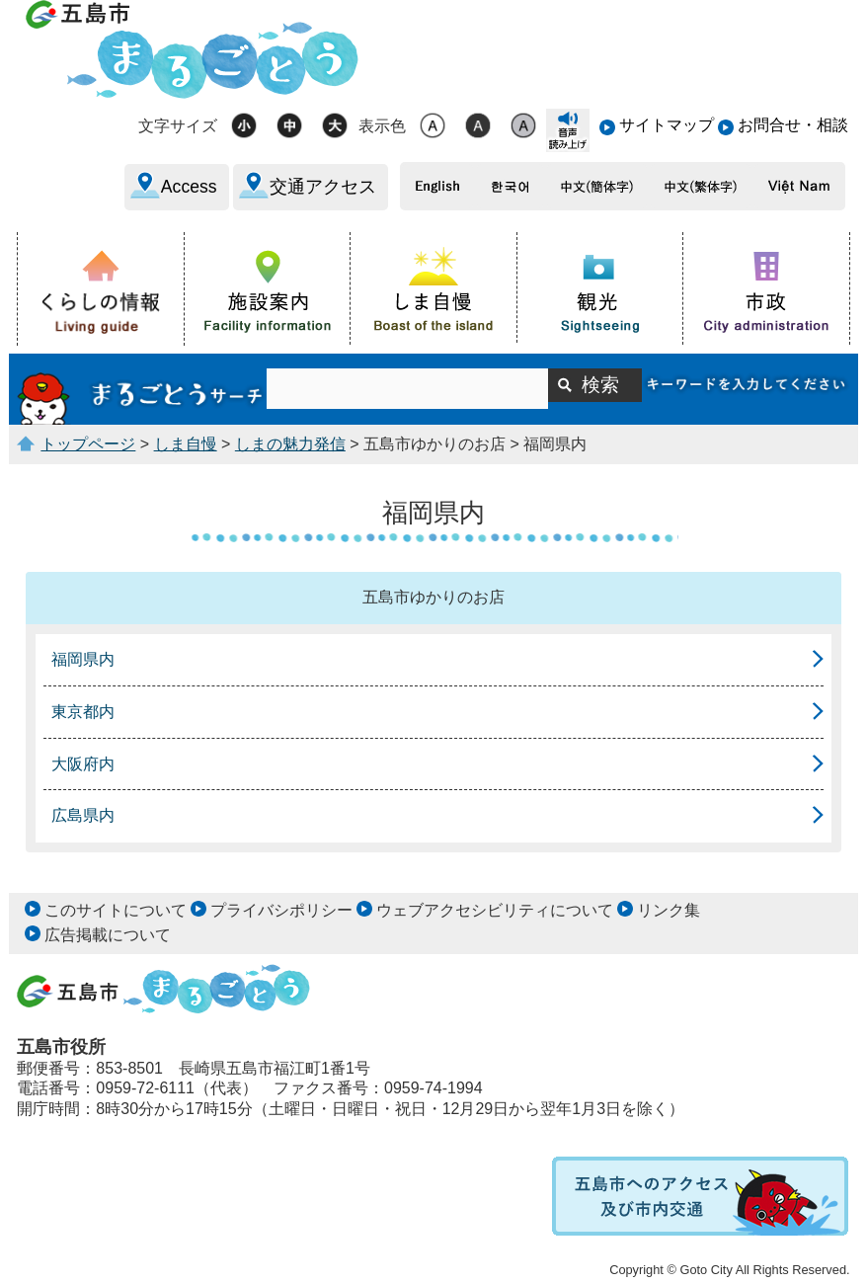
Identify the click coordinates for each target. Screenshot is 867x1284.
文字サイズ (177, 126)
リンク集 (668, 910)
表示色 (382, 126)
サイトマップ (666, 125)
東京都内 (83, 711)
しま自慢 (185, 444)
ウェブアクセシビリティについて (494, 910)
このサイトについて (115, 910)
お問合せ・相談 (793, 125)
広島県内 (83, 815)
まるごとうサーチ (142, 389)
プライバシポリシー (281, 910)
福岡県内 (83, 659)
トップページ (87, 444)
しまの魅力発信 (290, 444)
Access (189, 187)
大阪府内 (83, 764)
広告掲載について (107, 934)
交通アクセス (323, 187)
